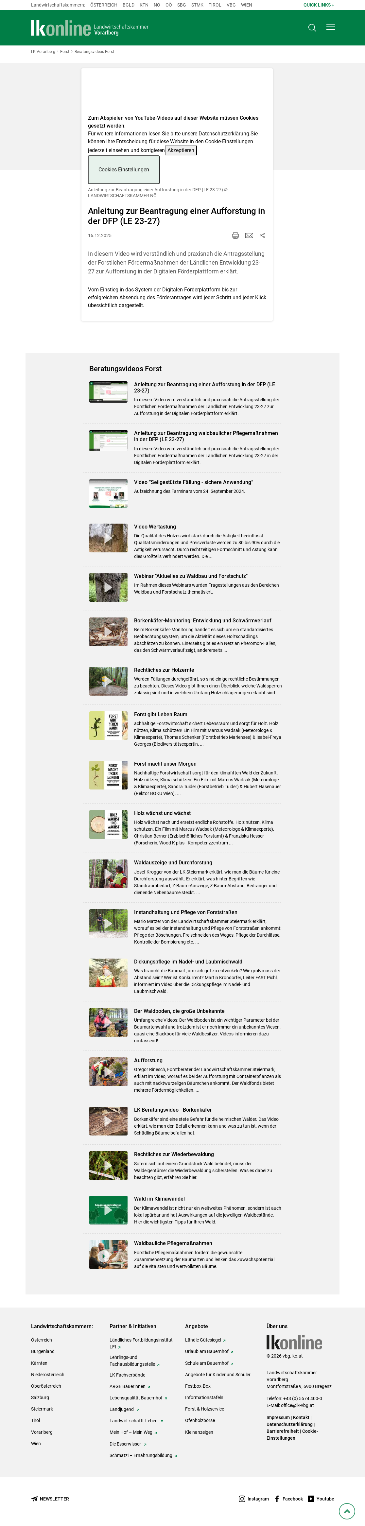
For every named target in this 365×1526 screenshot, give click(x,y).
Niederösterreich (47, 1374)
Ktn (144, 5)
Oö (168, 5)
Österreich (103, 5)
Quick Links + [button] (319, 5)
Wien (246, 5)
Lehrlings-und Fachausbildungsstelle (132, 1361)
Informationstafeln (204, 1397)
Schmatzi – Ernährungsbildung (141, 1455)
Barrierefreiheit (283, 1431)
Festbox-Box (198, 1386)
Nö (157, 5)
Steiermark (42, 1409)
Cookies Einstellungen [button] (123, 169)
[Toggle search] (312, 28)
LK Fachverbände (127, 1375)
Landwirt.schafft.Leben (134, 1420)
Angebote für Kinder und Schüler (218, 1374)
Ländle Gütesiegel (203, 1340)
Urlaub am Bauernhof (207, 1351)
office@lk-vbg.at (297, 1405)
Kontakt (301, 1417)
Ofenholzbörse (200, 1420)
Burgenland (43, 1351)
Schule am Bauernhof (207, 1363)
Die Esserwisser (126, 1444)
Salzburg (40, 1397)
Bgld (128, 5)
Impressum (278, 1417)
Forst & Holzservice (204, 1409)
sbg (181, 5)
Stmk (197, 5)
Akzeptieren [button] (180, 150)
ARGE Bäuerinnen (128, 1386)
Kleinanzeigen (199, 1432)
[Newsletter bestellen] (50, 1499)
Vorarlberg (42, 1432)
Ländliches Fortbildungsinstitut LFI (141, 1343)
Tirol (215, 5)
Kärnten (39, 1363)
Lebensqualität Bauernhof (136, 1397)
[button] (330, 28)
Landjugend (122, 1409)
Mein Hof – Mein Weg (131, 1432)
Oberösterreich (46, 1386)
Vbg (231, 5)
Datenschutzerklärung (224, 133)
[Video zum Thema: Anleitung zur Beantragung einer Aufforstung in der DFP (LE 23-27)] (177, 93)
